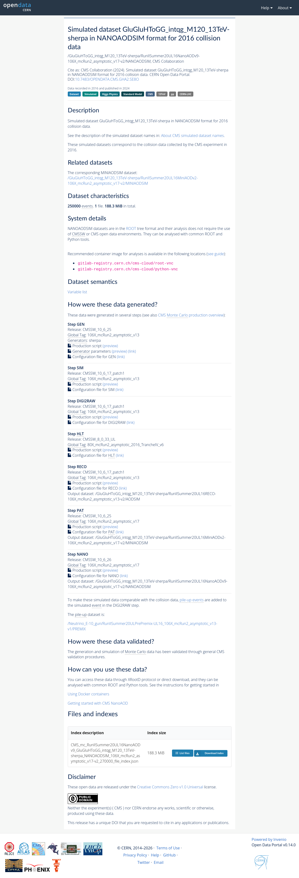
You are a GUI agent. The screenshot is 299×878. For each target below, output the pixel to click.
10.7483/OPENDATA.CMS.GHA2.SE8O (107, 79)
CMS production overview (190, 315)
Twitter (143, 862)
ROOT (131, 228)
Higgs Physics (110, 94)
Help (155, 855)
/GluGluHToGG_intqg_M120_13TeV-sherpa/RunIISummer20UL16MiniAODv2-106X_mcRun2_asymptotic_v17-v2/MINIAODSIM (133, 180)
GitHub (169, 855)
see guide (216, 253)
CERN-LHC (185, 94)
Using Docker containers (88, 694)
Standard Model (132, 94)
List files (182, 753)
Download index (209, 753)
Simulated (91, 94)
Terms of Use (168, 848)
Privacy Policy (135, 855)
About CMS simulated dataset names (192, 135)
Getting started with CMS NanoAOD (98, 703)
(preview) (110, 345)
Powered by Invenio (269, 839)
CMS (150, 94)
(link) (132, 351)
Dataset (74, 94)
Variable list (77, 291)
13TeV (162, 94)
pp (172, 94)
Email (158, 862)
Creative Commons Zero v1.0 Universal (170, 787)
